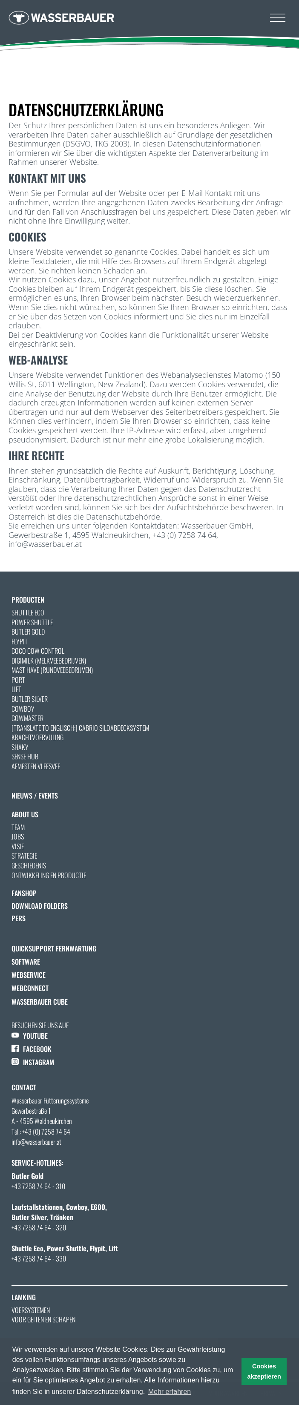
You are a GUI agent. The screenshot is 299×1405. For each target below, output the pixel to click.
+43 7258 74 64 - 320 (39, 1227)
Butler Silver (30, 699)
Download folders (40, 906)
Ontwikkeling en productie (49, 875)
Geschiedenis (29, 865)
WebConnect (30, 988)
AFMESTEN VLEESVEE (36, 766)
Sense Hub (25, 756)
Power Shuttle (32, 622)
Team (18, 827)
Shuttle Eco (28, 612)
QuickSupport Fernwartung (54, 948)
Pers (19, 918)
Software (26, 962)
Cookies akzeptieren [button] (264, 1371)
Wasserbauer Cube (40, 1002)
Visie (18, 846)
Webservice (29, 975)
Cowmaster (27, 718)
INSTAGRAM (33, 1062)
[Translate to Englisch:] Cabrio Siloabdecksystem (80, 728)
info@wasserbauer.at (36, 1142)
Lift (16, 689)
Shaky (20, 747)
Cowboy (23, 709)
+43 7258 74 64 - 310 (38, 1186)
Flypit (20, 641)
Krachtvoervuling (37, 737)
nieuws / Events (35, 795)
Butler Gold (28, 631)
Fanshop (24, 893)
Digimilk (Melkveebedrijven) (49, 660)
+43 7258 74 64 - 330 (39, 1258)
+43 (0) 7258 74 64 (46, 1131)
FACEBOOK (32, 1049)
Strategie (24, 855)
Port (18, 680)
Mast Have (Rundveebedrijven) (52, 670)
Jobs (18, 836)
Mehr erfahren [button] (169, 1391)
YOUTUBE (30, 1036)
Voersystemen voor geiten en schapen (43, 1315)
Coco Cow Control (38, 651)
